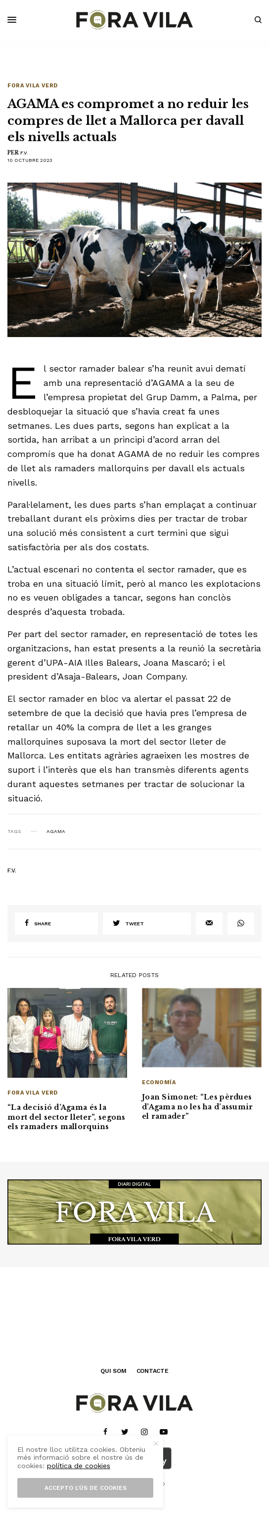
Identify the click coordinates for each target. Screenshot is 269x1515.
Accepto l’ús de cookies (86, 1487)
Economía (159, 1082)
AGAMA (55, 831)
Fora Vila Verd (32, 85)
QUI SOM (113, 1370)
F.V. (24, 152)
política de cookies (78, 1466)
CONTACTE (152, 1370)
